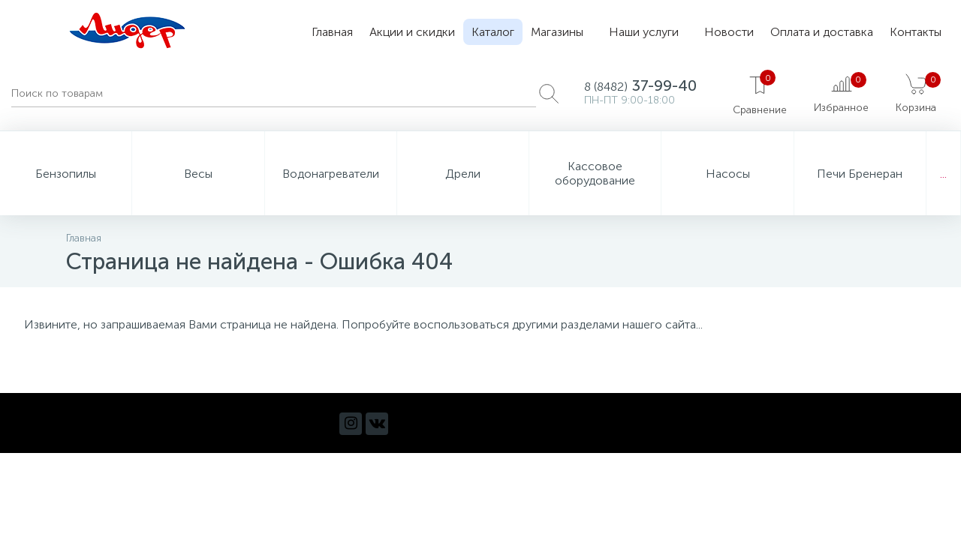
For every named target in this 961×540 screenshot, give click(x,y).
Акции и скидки (412, 32)
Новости (729, 32)
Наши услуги (644, 32)
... (943, 173)
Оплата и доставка (821, 32)
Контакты (915, 32)
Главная (332, 32)
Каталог (492, 32)
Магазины (557, 32)
